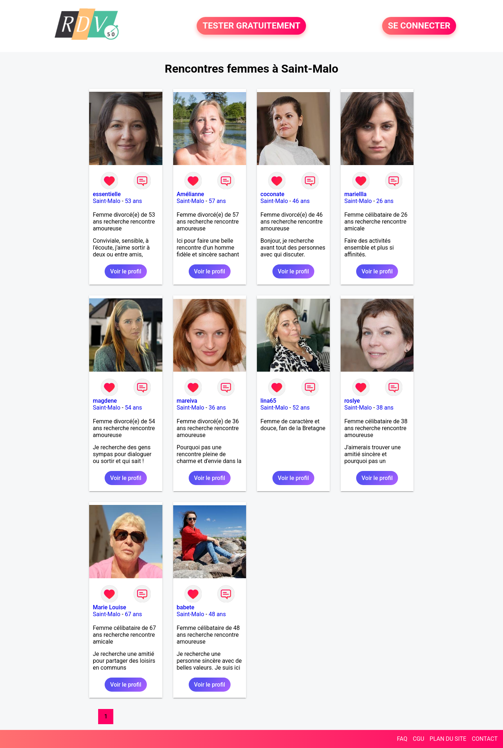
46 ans (301, 201)
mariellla (355, 194)
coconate (272, 194)
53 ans (133, 201)
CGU (418, 738)
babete (185, 607)
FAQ (402, 738)
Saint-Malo (106, 201)
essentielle (107, 194)
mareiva (187, 400)
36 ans (217, 407)
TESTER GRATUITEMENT (251, 26)
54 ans (133, 407)
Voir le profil (125, 271)
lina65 (268, 400)
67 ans (133, 614)
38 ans (385, 407)
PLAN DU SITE (448, 738)
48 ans (217, 614)
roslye (352, 400)
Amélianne (190, 194)
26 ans (385, 201)
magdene (105, 400)
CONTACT (485, 738)
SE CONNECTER (419, 26)
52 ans (301, 407)
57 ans (217, 201)
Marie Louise (109, 607)
